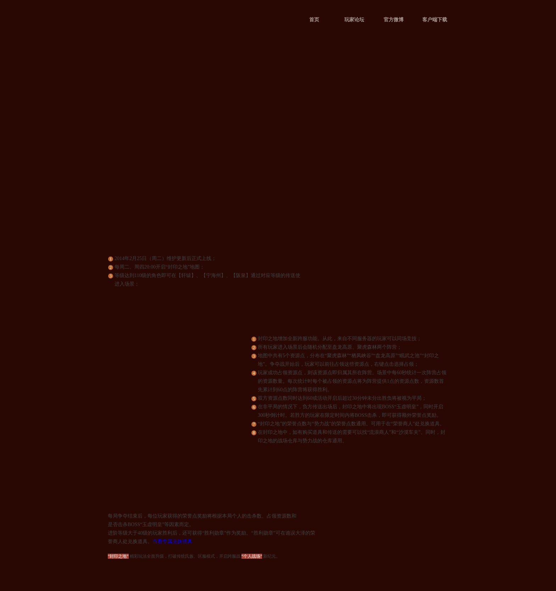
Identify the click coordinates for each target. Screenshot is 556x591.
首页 (314, 19)
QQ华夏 (133, 38)
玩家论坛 (354, 19)
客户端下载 (434, 19)
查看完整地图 (170, 447)
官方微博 (394, 19)
